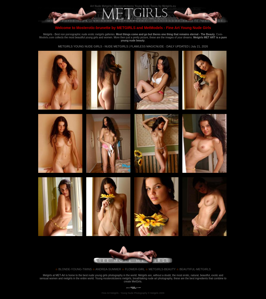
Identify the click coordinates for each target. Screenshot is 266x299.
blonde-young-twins (73, 269)
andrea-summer (106, 269)
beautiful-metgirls (193, 269)
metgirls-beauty (160, 269)
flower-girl (133, 269)
